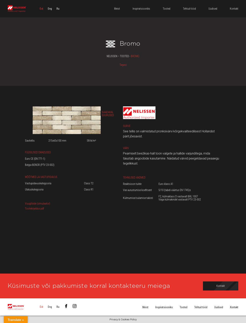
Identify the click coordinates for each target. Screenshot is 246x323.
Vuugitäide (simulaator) (37, 203)
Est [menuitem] (41, 8)
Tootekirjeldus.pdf (34, 208)
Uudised (218, 307)
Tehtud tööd (200, 307)
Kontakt (234, 307)
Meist (145, 307)
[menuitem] (41, 8)
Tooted (183, 307)
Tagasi (123, 64)
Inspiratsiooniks (164, 307)
